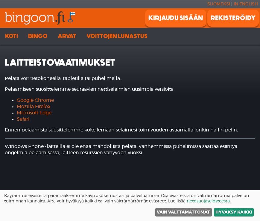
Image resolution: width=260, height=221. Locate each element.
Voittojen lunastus (117, 36)
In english (246, 4)
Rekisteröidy (233, 18)
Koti (11, 36)
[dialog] (130, 205)
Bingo (38, 36)
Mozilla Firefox (34, 106)
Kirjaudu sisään (175, 18)
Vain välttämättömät (183, 212)
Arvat (67, 36)
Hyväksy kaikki (233, 212)
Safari (23, 119)
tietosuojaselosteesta (208, 201)
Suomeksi (218, 4)
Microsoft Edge (34, 112)
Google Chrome (35, 100)
